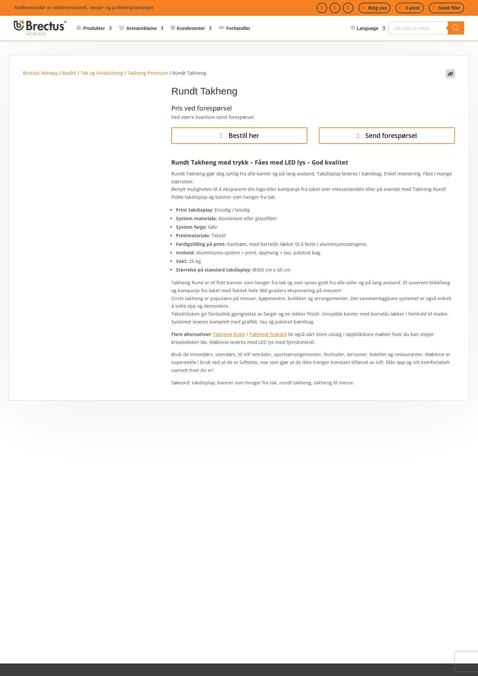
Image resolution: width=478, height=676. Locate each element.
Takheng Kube (229, 334)
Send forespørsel (391, 135)
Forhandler (238, 28)
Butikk (69, 73)
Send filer (449, 8)
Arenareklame (141, 28)
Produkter (94, 28)
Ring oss (377, 8)
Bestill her (243, 135)
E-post (412, 8)
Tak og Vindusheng (102, 73)
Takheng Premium (147, 73)
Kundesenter (191, 28)
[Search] (456, 28)
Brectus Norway (40, 73)
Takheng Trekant (268, 334)
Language (367, 28)
